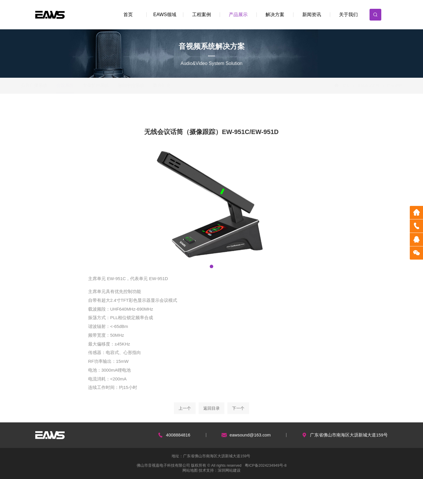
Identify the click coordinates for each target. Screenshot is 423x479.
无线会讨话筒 (162, 109)
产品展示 (238, 14)
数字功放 (197, 109)
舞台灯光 (175, 85)
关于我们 (348, 14)
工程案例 (201, 14)
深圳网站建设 (229, 470)
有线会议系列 (90, 109)
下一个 (238, 412)
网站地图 (190, 470)
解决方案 (275, 14)
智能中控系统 (144, 85)
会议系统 (78, 85)
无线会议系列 (354, 86)
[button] (211, 267)
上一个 (185, 412)
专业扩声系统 (109, 85)
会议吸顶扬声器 (53, 109)
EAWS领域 (165, 14)
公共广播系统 (47, 85)
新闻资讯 (311, 14)
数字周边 (230, 109)
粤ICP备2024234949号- (264, 465)
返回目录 (211, 412)
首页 (128, 14)
